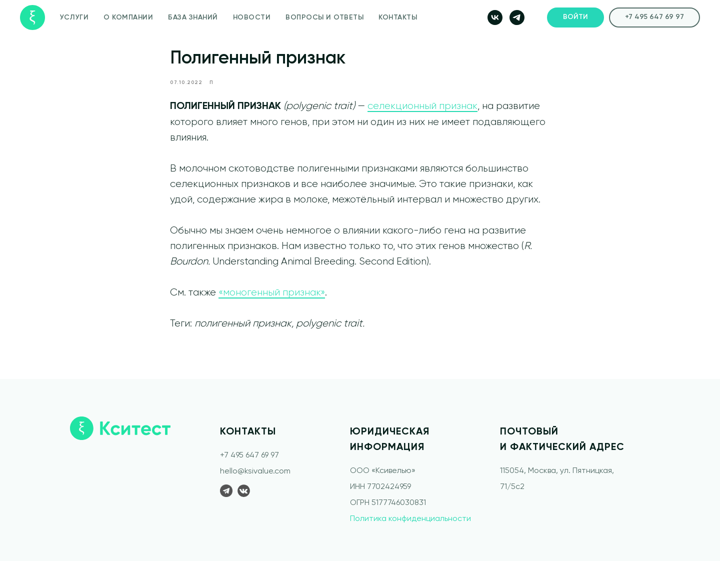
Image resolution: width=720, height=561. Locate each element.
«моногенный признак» (271, 293)
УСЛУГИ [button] (74, 17)
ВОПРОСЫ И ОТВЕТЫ (325, 17)
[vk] (495, 17)
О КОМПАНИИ (128, 17)
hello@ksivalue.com (255, 472)
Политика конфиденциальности (410, 519)
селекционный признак (423, 106)
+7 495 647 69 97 (249, 456)
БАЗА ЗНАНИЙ (193, 17)
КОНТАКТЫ (397, 17)
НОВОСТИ (252, 17)
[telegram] (517, 17)
